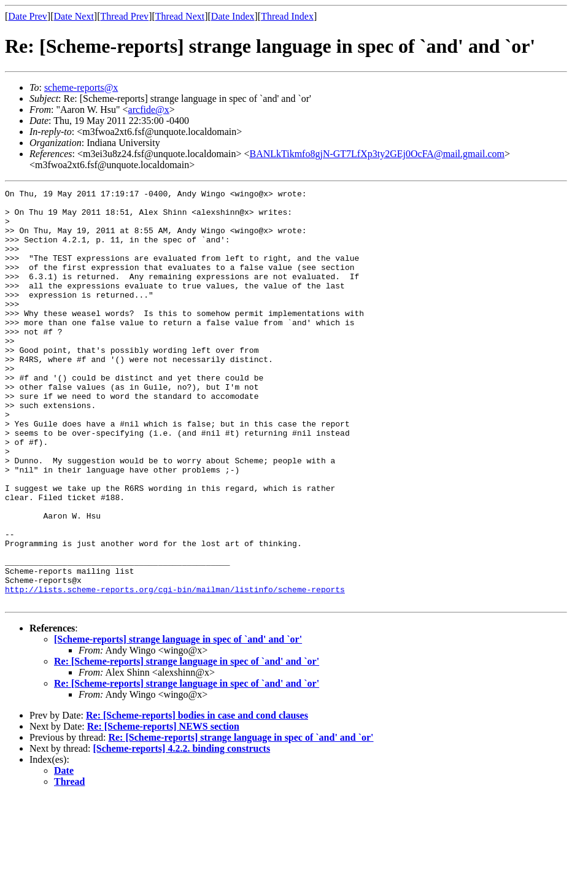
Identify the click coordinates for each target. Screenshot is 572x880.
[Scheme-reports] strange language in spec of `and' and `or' (178, 722)
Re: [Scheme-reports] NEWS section (163, 809)
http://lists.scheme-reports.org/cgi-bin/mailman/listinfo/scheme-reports (175, 670)
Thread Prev (124, 16)
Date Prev (27, 16)
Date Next (74, 16)
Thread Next (179, 16)
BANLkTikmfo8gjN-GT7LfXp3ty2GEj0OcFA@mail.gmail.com (376, 154)
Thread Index (287, 16)
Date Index (233, 16)
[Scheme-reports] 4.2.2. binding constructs (182, 831)
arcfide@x (148, 109)
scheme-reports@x (81, 87)
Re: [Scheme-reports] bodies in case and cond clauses (197, 798)
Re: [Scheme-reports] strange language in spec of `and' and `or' (186, 744)
